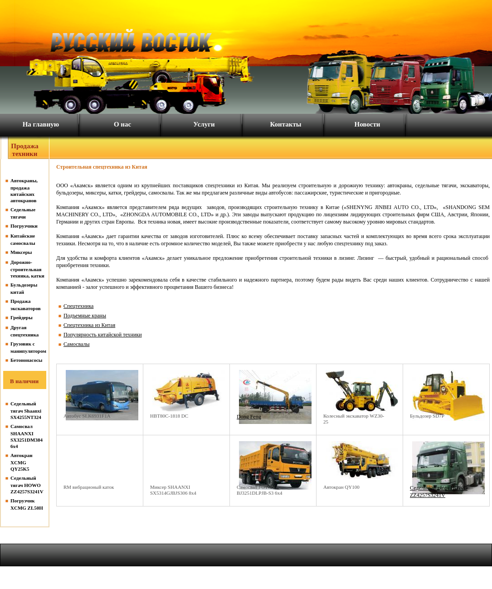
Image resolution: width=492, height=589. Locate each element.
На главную (41, 124)
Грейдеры (21, 317)
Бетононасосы (26, 360)
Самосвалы (76, 344)
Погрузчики (24, 226)
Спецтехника (78, 306)
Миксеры (21, 252)
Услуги (203, 124)
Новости (367, 124)
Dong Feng (249, 417)
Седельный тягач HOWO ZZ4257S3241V (27, 484)
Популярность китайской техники (102, 334)
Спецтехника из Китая (89, 325)
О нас (122, 124)
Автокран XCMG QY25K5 (21, 462)
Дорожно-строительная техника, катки (27, 268)
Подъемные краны (84, 315)
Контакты (285, 124)
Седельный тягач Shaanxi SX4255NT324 (25, 410)
